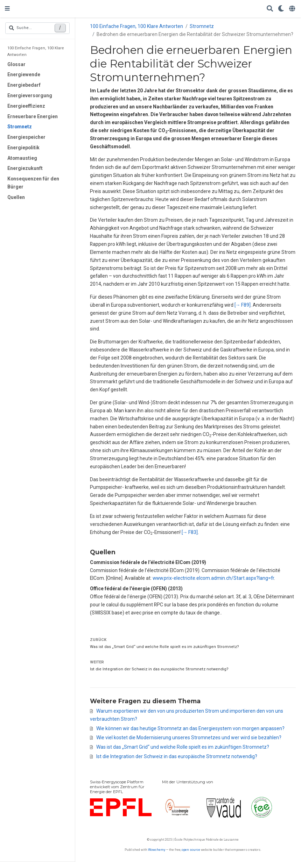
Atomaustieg (22, 158)
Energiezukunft (25, 168)
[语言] (292, 9)
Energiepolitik (23, 147)
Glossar (16, 64)
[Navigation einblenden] (7, 9)
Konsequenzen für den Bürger (33, 183)
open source (191, 850)
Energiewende (23, 74)
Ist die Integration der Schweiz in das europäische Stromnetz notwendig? (159, 669)
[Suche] (270, 9)
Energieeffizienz (26, 106)
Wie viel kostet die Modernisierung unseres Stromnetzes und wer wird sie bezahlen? (188, 737)
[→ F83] (190, 532)
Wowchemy (156, 850)
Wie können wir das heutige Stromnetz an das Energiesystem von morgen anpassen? (190, 728)
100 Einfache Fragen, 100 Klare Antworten (35, 51)
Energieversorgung (29, 95)
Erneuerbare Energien (32, 116)
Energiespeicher (26, 137)
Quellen (16, 197)
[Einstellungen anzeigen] (281, 9)
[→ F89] (242, 305)
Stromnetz (19, 126)
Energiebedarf (24, 85)
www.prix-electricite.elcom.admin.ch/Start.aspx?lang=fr (213, 578)
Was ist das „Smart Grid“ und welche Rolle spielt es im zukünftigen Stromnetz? (164, 646)
